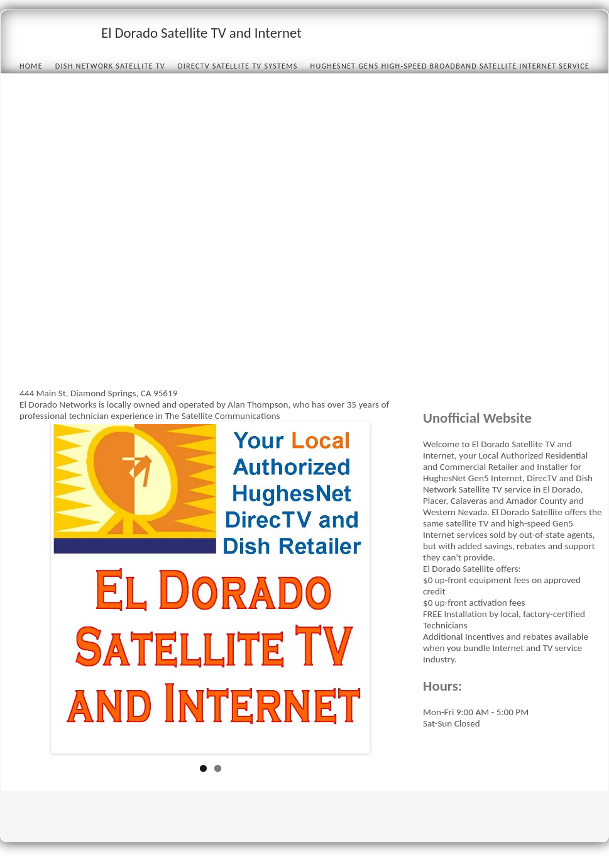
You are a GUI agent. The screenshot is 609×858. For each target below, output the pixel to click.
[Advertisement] (143, 245)
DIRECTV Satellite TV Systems (238, 65)
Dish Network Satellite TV (110, 65)
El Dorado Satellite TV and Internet (201, 33)
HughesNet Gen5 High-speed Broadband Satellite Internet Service (450, 65)
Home (31, 65)
